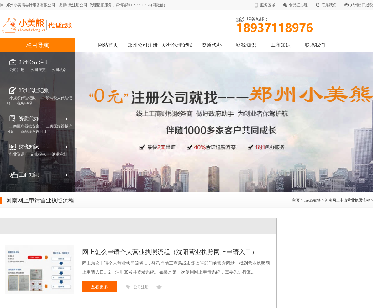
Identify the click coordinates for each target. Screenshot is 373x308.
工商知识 (281, 45)
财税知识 (246, 45)
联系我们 (329, 5)
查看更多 (99, 287)
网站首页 (108, 45)
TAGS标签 (312, 200)
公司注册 (141, 287)
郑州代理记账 (177, 45)
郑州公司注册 (143, 45)
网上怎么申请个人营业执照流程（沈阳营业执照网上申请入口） (170, 252)
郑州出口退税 (361, 5)
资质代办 (212, 45)
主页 (296, 200)
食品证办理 (298, 5)
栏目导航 (37, 45)
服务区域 (267, 5)
